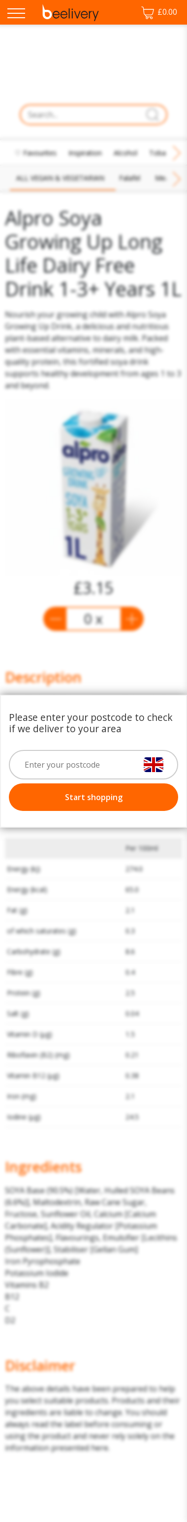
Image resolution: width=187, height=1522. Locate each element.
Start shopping (94, 797)
